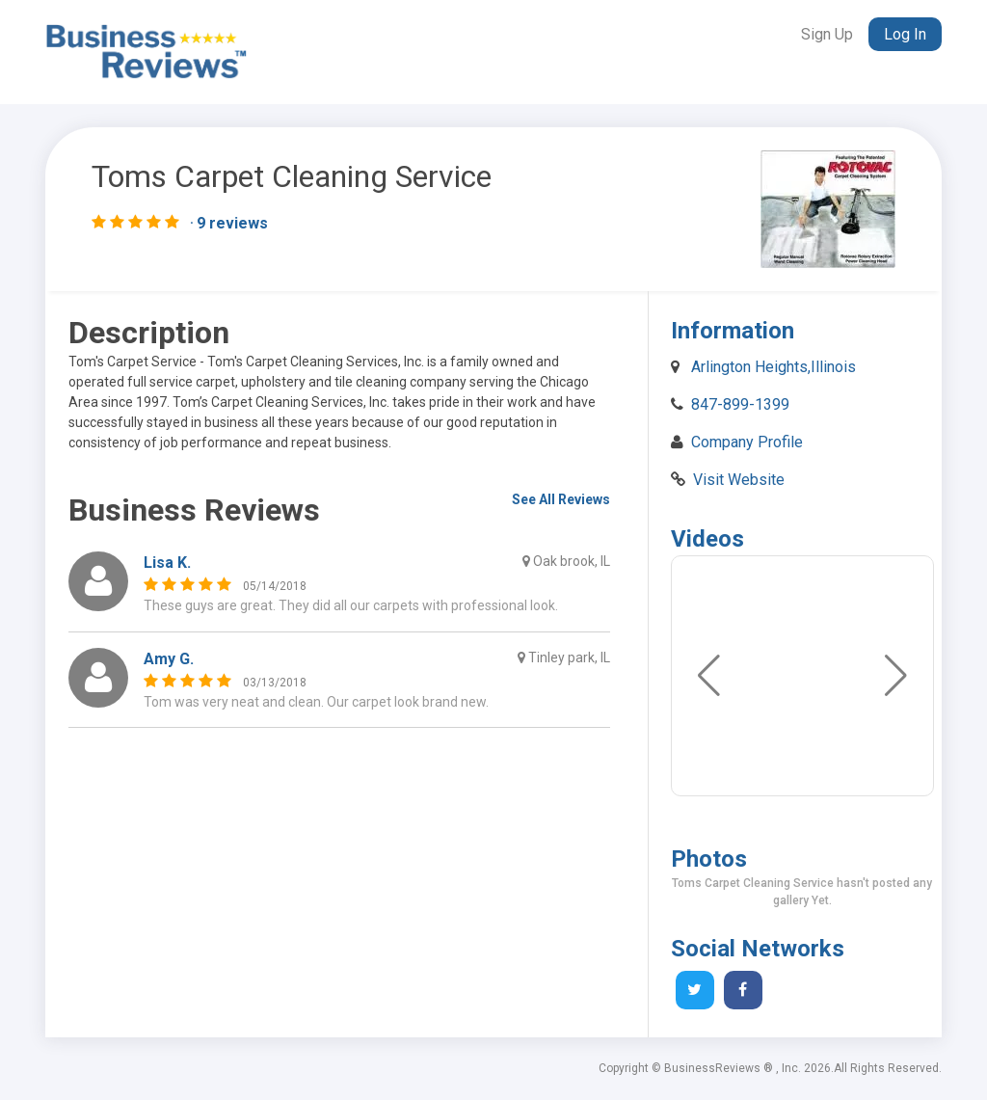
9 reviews (232, 223)
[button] (895, 676)
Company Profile (747, 442)
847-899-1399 (740, 404)
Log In (905, 34)
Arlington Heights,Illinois (773, 367)
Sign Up (827, 34)
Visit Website (739, 479)
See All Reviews (561, 499)
